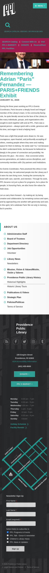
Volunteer (11, 253)
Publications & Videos (18, 292)
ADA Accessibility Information (24, 361)
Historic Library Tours (17, 286)
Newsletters (12, 263)
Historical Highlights (16, 282)
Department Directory (18, 244)
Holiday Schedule (18, 424)
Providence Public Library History (24, 277)
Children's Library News (20, 539)
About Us (10, 227)
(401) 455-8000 (24, 366)
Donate (24, 374)
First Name (11, 501)
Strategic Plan (14, 297)
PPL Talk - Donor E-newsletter (22, 536)
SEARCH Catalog (10, 42)
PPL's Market (24, 384)
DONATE (25, 45)
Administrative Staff (17, 234)
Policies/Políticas (15, 302)
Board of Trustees (16, 239)
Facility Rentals (17, 427)
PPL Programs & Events (20, 532)
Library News (13, 259)
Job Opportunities (16, 248)
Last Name (11, 510)
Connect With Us (29, 42)
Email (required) (13, 520)
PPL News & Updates (19, 542)
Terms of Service (15, 307)
